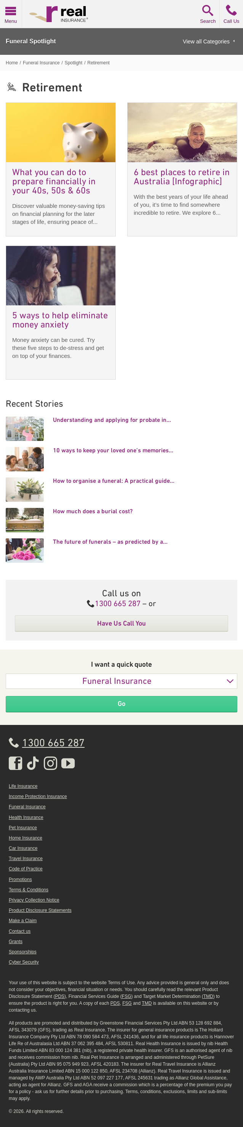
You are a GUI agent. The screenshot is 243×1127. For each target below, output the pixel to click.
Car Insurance (23, 848)
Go (121, 703)
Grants (15, 941)
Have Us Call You (121, 623)
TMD (208, 996)
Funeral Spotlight (31, 41)
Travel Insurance (26, 858)
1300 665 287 (118, 604)
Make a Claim (23, 920)
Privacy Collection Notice (34, 900)
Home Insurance (25, 838)
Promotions (20, 879)
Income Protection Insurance (38, 796)
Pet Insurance (23, 827)
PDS (59, 996)
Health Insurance (26, 817)
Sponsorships (23, 952)
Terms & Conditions (28, 889)
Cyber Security (24, 962)
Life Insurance (23, 786)
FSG (126, 996)
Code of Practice (26, 869)
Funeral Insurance (117, 681)
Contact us (19, 931)
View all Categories (206, 41)
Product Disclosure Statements (40, 910)
